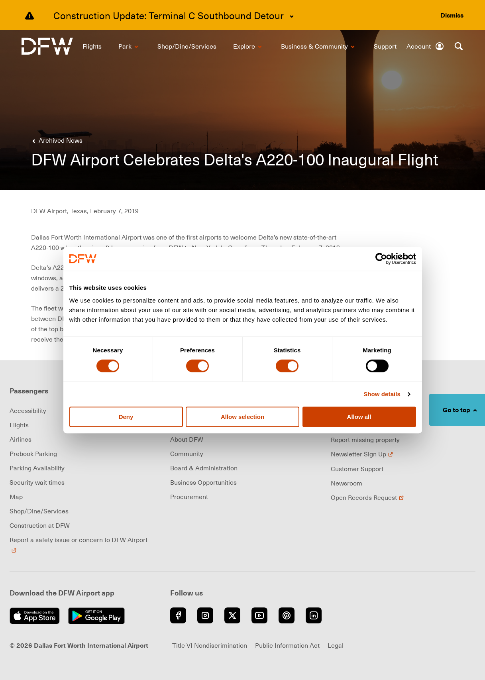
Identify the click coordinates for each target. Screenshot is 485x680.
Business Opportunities (203, 482)
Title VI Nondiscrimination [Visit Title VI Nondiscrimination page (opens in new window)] (209, 645)
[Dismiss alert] (451, 15)
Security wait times (37, 482)
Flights (19, 425)
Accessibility (28, 410)
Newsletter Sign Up (362, 454)
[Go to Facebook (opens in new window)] (178, 615)
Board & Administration (204, 468)
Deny (126, 416)
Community (186, 453)
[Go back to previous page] (55, 140)
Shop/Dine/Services (39, 511)
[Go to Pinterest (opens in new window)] (287, 615)
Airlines (20, 439)
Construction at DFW (40, 525)
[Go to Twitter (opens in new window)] (232, 615)
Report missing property (365, 439)
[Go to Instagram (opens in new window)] (205, 615)
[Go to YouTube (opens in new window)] (259, 615)
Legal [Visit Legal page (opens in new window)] (336, 645)
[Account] (425, 46)
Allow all (359, 416)
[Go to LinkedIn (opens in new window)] (314, 615)
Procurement (189, 496)
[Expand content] (291, 16)
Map (16, 496)
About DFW (186, 439)
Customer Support (357, 468)
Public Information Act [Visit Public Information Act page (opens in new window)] (287, 645)
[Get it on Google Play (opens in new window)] (98, 615)
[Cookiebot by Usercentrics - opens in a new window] (381, 259)
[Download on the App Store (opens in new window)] (37, 615)
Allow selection (242, 416)
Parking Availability (37, 468)
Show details (382, 394)
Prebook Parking (33, 453)
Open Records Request (367, 497)
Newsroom (346, 483)
